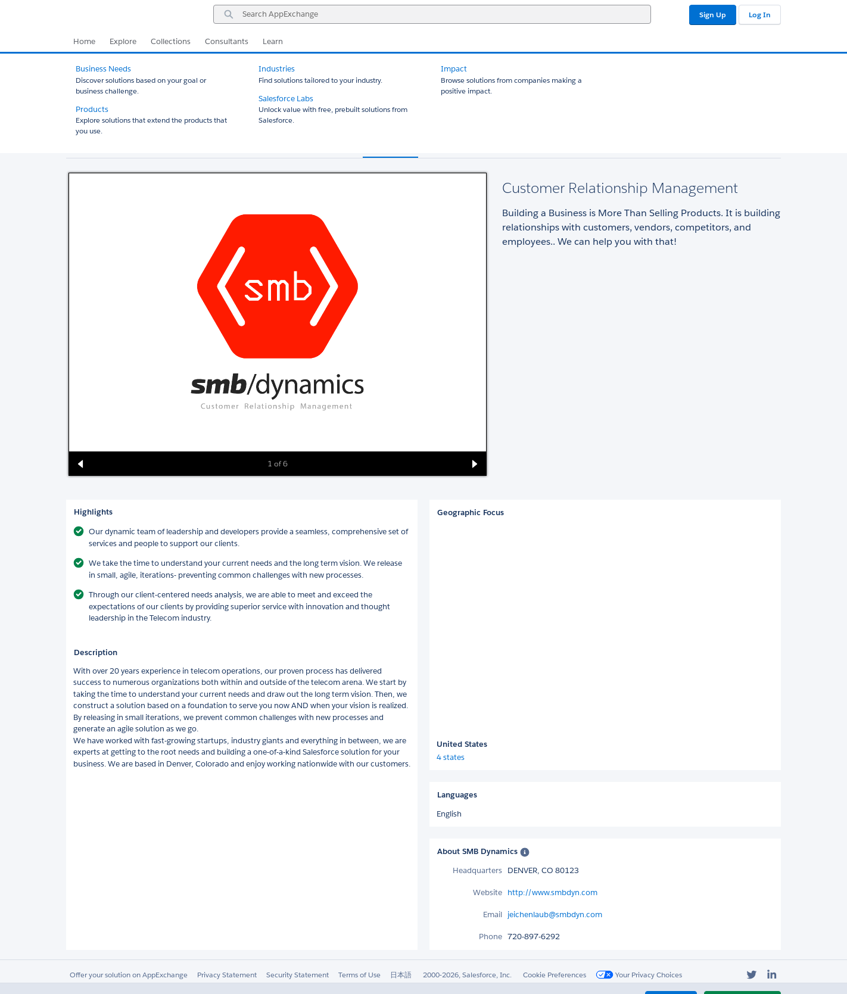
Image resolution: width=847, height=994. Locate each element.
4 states (451, 757)
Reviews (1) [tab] (452, 145)
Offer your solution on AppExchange (129, 975)
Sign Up (712, 15)
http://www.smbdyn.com (552, 892)
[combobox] (432, 14)
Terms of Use (359, 975)
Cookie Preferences (554, 975)
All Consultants (102, 64)
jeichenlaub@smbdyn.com (554, 914)
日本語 (401, 975)
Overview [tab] (390, 145)
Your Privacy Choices (639, 975)
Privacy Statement (227, 975)
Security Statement (297, 975)
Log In (760, 15)
